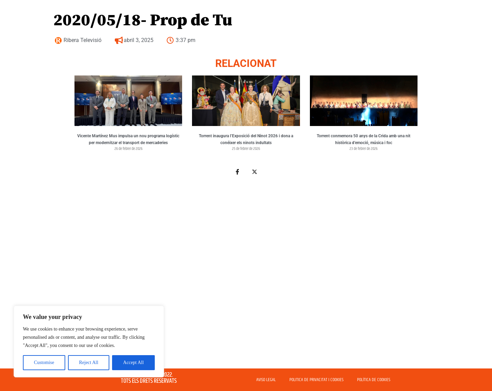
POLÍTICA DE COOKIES (373, 379)
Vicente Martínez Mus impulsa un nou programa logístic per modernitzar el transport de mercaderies (128, 139)
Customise (44, 362)
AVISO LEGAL (266, 379)
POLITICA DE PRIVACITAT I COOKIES (316, 379)
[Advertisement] (246, 272)
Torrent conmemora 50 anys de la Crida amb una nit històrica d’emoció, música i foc (363, 139)
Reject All (88, 362)
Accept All (133, 362)
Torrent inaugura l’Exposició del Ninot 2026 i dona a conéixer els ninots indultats (246, 139)
